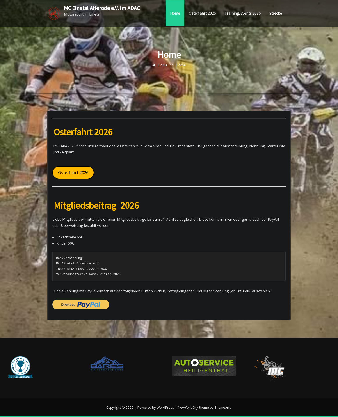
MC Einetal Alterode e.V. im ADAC (102, 8)
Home (175, 13)
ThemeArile (223, 407)
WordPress (165, 407)
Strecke (275, 13)
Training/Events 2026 (242, 13)
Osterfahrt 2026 (202, 13)
